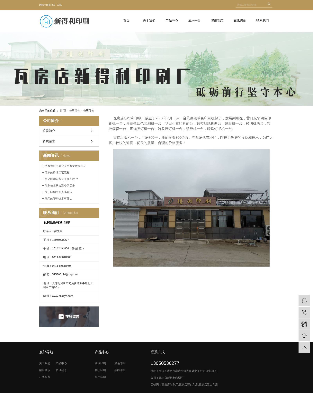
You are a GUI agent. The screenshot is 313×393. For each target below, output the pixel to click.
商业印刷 (100, 363)
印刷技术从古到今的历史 (60, 185)
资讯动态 (217, 20)
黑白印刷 (119, 370)
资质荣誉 (49, 141)
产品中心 (171, 20)
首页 (126, 20)
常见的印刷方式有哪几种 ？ (61, 178)
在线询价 (240, 20)
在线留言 (44, 377)
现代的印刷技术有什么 (58, 198)
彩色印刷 (119, 363)
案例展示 (44, 370)
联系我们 (262, 20)
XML (59, 5)
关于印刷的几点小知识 (58, 192)
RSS (52, 5)
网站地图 (44, 5)
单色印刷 (100, 377)
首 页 (63, 110)
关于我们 (149, 20)
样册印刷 (100, 370)
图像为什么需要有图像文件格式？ (65, 166)
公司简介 (74, 110)
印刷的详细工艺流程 (57, 172)
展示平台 (194, 20)
